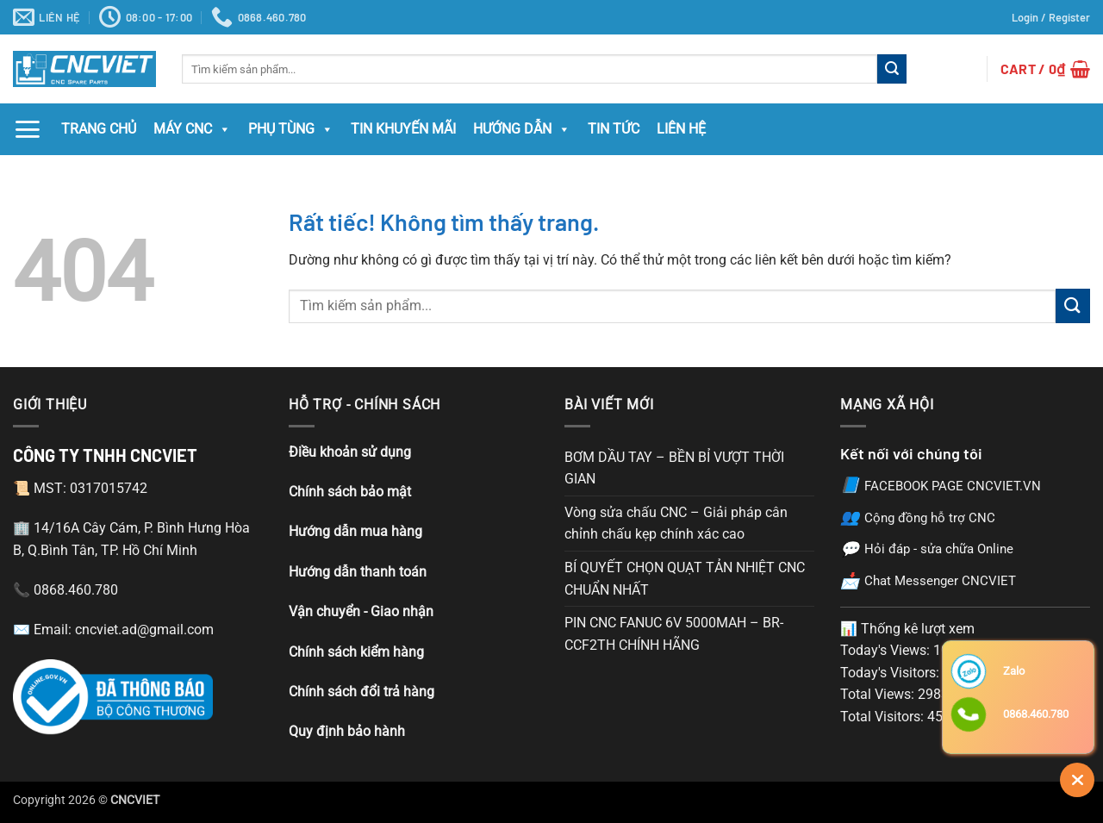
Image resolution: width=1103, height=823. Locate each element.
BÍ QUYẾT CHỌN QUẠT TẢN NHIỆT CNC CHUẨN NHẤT (684, 578)
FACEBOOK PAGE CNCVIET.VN (940, 485)
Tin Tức (613, 129)
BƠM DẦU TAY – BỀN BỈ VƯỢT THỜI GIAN (674, 468)
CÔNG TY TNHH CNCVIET (105, 455)
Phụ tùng (290, 129)
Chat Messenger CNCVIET (928, 581)
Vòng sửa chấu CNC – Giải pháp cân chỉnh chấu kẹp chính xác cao (676, 523)
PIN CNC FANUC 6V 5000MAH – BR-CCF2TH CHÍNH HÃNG (673, 633)
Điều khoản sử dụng (350, 452)
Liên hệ (681, 129)
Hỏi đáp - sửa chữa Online (926, 549)
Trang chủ (98, 129)
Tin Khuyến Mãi (403, 129)
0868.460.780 (1036, 714)
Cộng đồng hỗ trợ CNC (917, 517)
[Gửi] (892, 69)
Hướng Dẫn (521, 129)
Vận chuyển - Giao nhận (361, 611)
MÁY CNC (192, 129)
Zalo (1014, 670)
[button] (1051, 17)
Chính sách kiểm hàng (356, 652)
